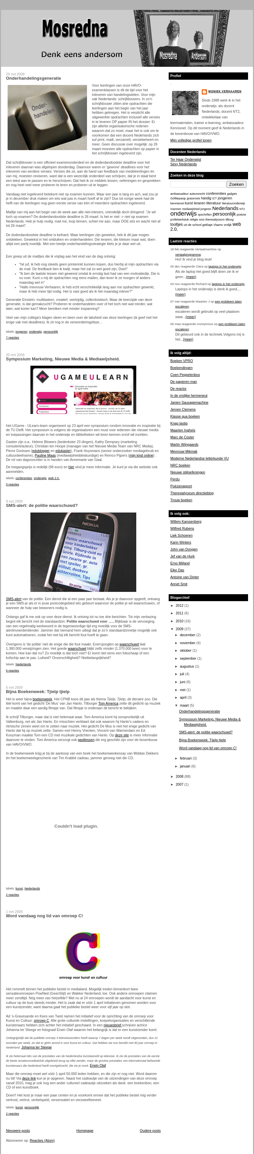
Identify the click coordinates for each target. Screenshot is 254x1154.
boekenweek (42, 699)
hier (71, 467)
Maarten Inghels (182, 430)
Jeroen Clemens (183, 409)
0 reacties (12, 484)
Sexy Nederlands (183, 164)
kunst (19, 888)
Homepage (84, 1131)
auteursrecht (197, 193)
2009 (180, 629)
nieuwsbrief (113, 1025)
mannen (175, 209)
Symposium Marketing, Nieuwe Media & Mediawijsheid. (63, 358)
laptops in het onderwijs (224, 266)
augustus (187, 666)
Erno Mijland (180, 563)
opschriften (205, 214)
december (188, 635)
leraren (199, 203)
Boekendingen (181, 368)
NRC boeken (180, 465)
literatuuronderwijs (233, 203)
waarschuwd (129, 644)
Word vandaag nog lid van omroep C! (44, 915)
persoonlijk (51, 331)
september (188, 658)
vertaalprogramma (188, 254)
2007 (180, 784)
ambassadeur (179, 193)
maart (185, 705)
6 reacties (12, 670)
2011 (180, 613)
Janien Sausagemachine (189, 402)
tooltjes (176, 224)
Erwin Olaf (98, 1065)
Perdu (175, 479)
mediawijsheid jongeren (196, 209)
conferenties (24, 478)
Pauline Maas (45, 455)
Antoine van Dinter (184, 577)
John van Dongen (183, 549)
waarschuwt (77, 648)
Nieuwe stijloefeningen (187, 472)
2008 (180, 776)
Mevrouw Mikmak (183, 451)
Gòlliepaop (178, 198)
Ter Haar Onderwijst (185, 159)
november (188, 643)
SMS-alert (13, 599)
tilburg (229, 219)
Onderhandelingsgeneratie (33, 78)
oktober (186, 650)
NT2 (242, 209)
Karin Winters (180, 542)
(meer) (191, 277)
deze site (122, 735)
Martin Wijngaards (184, 444)
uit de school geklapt (198, 225)
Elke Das (177, 570)
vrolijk (228, 225)
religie (194, 219)
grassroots (193, 198)
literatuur (213, 203)
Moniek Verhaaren (224, 91)
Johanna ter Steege (36, 1047)
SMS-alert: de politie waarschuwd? (42, 505)
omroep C (41, 1020)
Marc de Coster (182, 437)
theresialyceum (215, 219)
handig (206, 198)
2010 (180, 621)
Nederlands (23, 664)
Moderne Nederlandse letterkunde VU (199, 458)
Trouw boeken (181, 500)
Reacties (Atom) (42, 1140)
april (184, 697)
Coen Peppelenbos (185, 375)
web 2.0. (54, 478)
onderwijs (35, 331)
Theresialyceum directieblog (192, 493)
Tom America (108, 703)
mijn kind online (141, 455)
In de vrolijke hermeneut (188, 395)
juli (182, 674)
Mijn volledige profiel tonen (191, 140)
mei (183, 690)
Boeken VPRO (181, 361)
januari (185, 766)
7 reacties (12, 337)
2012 (180, 605)
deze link (29, 1078)
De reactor (178, 389)
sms (201, 219)
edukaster (63, 451)
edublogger (41, 451)
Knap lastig (179, 423)
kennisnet (177, 203)
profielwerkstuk (179, 219)
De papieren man (183, 382)
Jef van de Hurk (182, 556)
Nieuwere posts (18, 1131)
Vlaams (218, 225)
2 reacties (12, 894)
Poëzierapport (181, 486)
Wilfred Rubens (182, 528)
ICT (214, 198)
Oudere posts (150, 1131)
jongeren (21, 331)
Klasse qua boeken (185, 416)
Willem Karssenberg (185, 521)
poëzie (241, 214)
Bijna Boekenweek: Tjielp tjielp (37, 691)
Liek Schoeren (181, 535)
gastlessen (86, 740)
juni (183, 682)
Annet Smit (178, 584)
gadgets (232, 193)
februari (186, 758)
